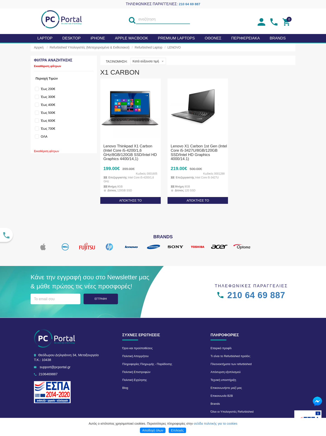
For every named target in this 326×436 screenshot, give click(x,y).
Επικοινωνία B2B (222, 395)
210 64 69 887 (189, 4)
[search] (132, 19)
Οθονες (213, 38)
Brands (215, 403)
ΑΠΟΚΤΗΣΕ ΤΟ (130, 200)
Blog (125, 388)
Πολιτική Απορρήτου (135, 356)
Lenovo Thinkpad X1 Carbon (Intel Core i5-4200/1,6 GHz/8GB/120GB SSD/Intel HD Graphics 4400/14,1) (130, 152)
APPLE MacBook (131, 38)
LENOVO (174, 47)
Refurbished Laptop (148, 47)
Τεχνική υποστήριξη (223, 380)
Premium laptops (176, 38)
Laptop (45, 38)
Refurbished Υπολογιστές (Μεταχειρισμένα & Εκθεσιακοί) (89, 47)
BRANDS (278, 38)
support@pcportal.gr (55, 367)
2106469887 (48, 374)
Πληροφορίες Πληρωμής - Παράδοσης (147, 364)
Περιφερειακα (245, 38)
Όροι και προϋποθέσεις (137, 348)
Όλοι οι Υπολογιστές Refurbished (232, 411)
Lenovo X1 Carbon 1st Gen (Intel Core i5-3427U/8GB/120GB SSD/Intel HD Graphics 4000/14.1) (199, 152)
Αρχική (39, 47)
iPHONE (98, 38)
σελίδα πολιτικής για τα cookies (215, 423)
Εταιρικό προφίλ (221, 348)
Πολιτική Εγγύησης (134, 380)
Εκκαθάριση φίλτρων (47, 66)
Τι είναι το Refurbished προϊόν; (230, 356)
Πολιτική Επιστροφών (136, 372)
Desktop (71, 38)
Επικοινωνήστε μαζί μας (226, 388)
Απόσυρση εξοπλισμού (226, 372)
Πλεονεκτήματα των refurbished (231, 364)
